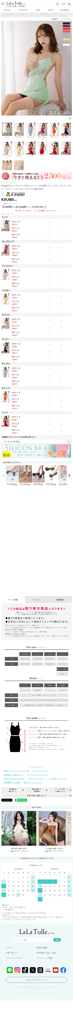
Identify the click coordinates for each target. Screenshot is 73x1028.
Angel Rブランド (12, 14)
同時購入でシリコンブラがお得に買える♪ (19, 437)
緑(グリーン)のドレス (33, 782)
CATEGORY (23, 10)
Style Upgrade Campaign (14, 778)
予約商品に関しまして (13, 790)
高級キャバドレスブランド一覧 (16, 770)
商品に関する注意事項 (36, 790)
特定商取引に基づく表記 (46, 952)
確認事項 (60, 599)
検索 (57, 940)
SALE (50, 10)
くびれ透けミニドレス (57, 778)
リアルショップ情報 (44, 958)
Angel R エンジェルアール (29, 14)
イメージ (36, 599)
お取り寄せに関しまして (36, 795)
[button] (3, 475)
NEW (38, 10)
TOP (3, 14)
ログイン (9, 947)
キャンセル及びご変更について (60, 790)
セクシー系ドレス (37, 778)
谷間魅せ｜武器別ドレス (14, 774)
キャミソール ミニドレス (38, 774)
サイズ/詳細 (13, 599)
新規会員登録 (42, 947)
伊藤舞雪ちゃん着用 (12, 782)
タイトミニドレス (41, 770)
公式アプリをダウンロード (36, 980)
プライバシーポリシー (14, 958)
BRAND (7, 10)
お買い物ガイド (12, 952)
